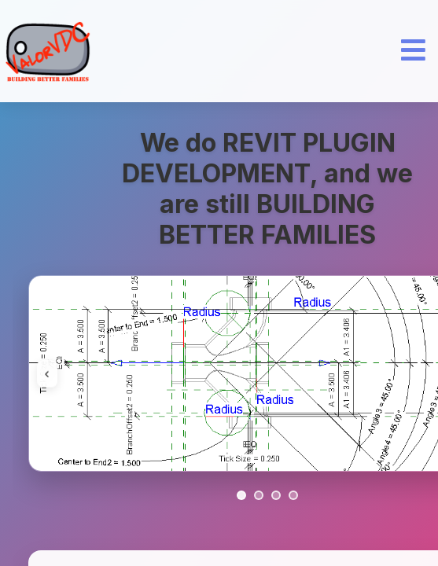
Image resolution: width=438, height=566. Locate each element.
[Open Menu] (413, 51)
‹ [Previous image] (47, 373)
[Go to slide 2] (258, 495)
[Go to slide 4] (293, 495)
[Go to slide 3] (276, 495)
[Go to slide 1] (241, 495)
